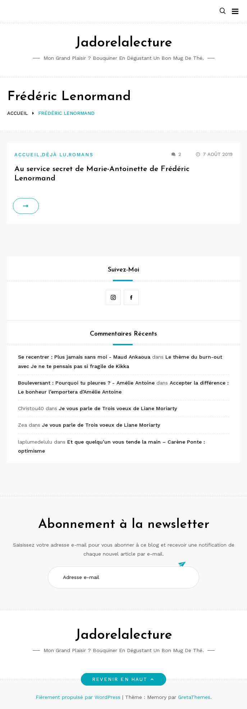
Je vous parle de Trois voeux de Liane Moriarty (118, 408)
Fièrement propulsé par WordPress (79, 697)
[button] (222, 11)
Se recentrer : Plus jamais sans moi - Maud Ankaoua (84, 357)
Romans (80, 154)
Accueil (27, 154)
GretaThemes (194, 697)
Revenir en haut (123, 679)
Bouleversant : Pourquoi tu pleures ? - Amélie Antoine (86, 383)
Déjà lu (54, 154)
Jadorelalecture (123, 43)
